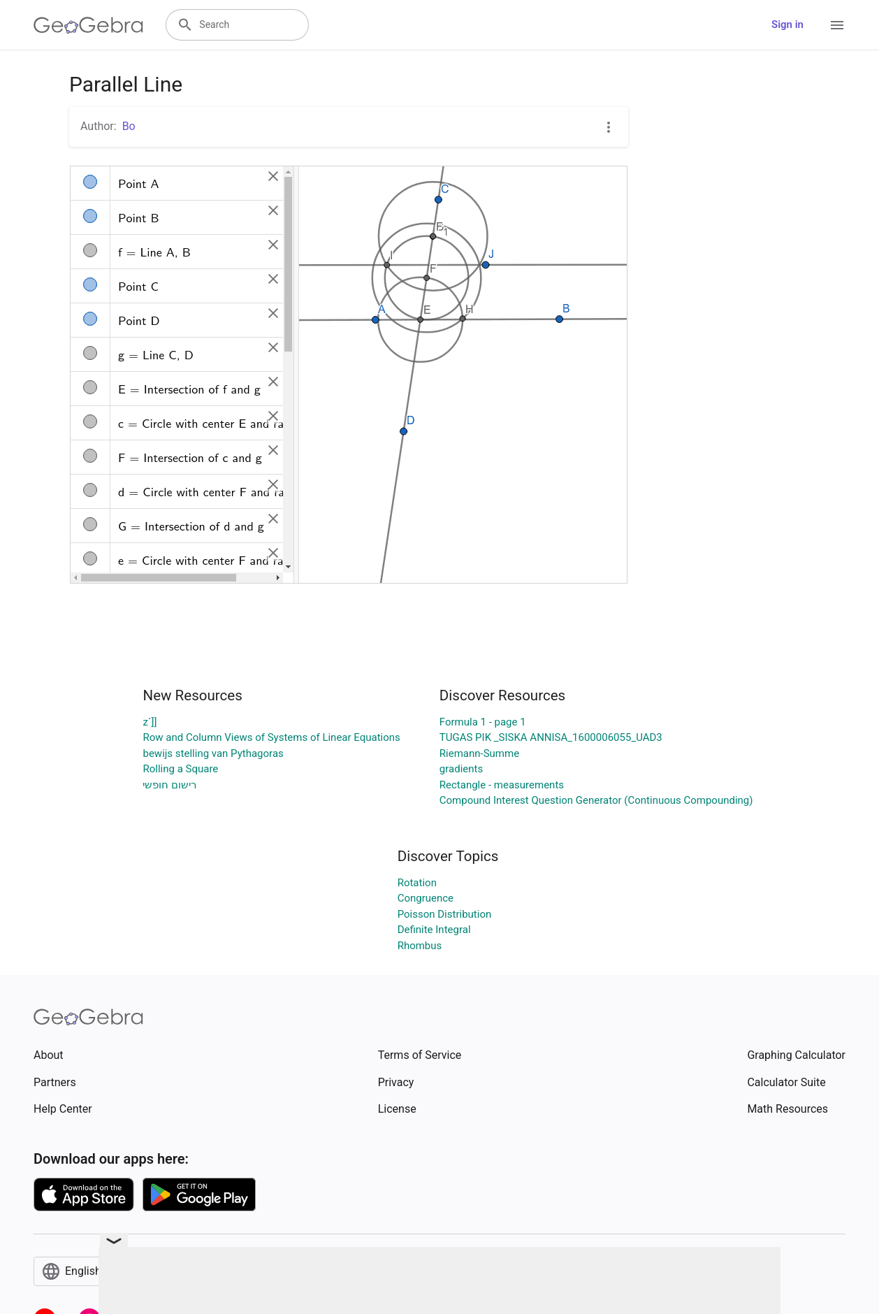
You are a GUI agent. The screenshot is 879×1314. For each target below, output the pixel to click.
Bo (129, 126)
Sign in (787, 24)
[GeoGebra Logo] (88, 25)
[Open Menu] (837, 25)
